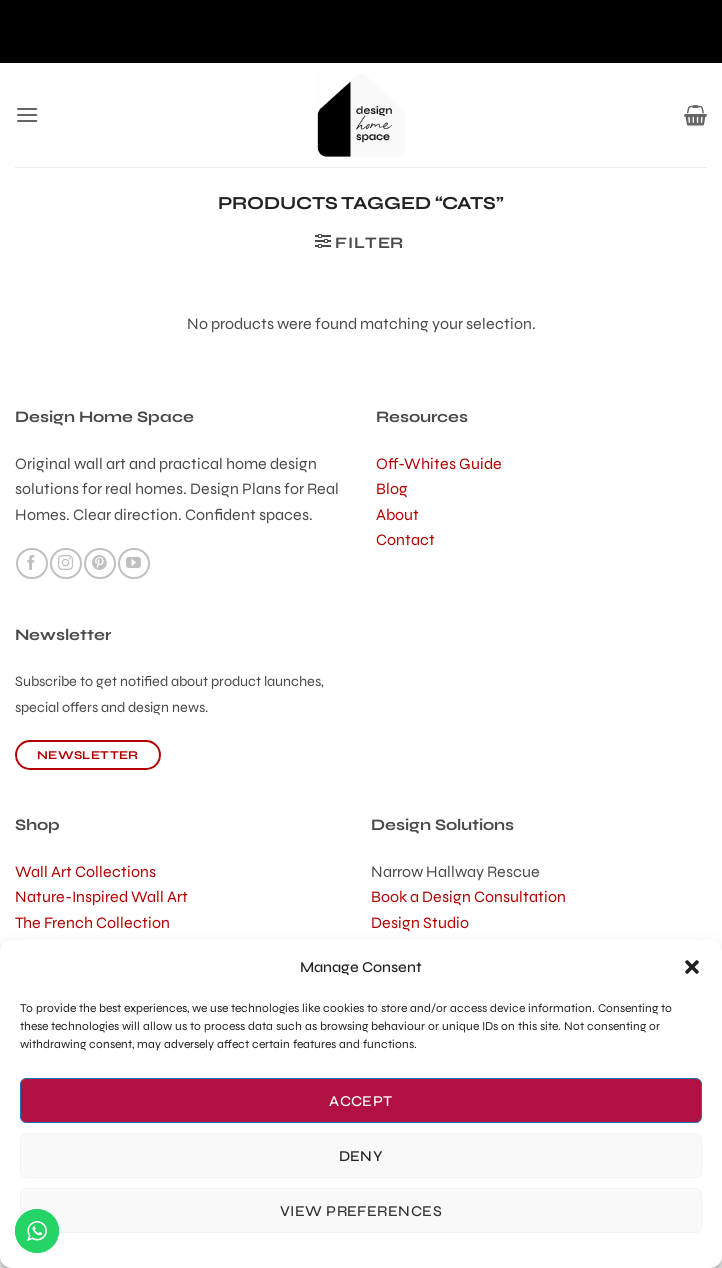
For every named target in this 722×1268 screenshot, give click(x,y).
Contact (405, 539)
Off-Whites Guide (439, 463)
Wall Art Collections (85, 871)
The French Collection (92, 922)
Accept (361, 1101)
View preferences (361, 1211)
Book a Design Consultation (468, 896)
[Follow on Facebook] (31, 563)
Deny (361, 1156)
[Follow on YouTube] (133, 563)
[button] (692, 967)
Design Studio (420, 922)
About (397, 514)
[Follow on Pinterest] (99, 563)
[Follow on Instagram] (65, 563)
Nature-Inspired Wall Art (101, 896)
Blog (392, 488)
